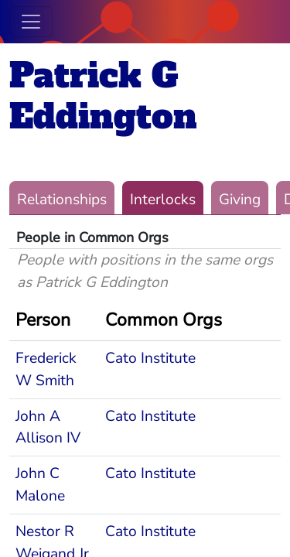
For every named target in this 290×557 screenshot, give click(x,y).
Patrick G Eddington (103, 96)
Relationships (62, 200)
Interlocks (163, 200)
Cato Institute (150, 358)
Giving (240, 200)
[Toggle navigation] (31, 21)
